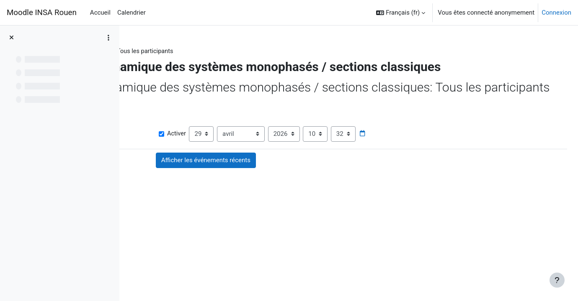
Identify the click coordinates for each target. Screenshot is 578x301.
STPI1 (166, 51)
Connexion (556, 12)
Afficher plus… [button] (155, 152)
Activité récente (206, 51)
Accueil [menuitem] (100, 12)
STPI (142, 51)
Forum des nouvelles (196, 216)
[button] (401, 12)
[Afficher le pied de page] (557, 280)
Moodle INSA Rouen (42, 12)
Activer (256, 164)
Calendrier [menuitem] (131, 12)
